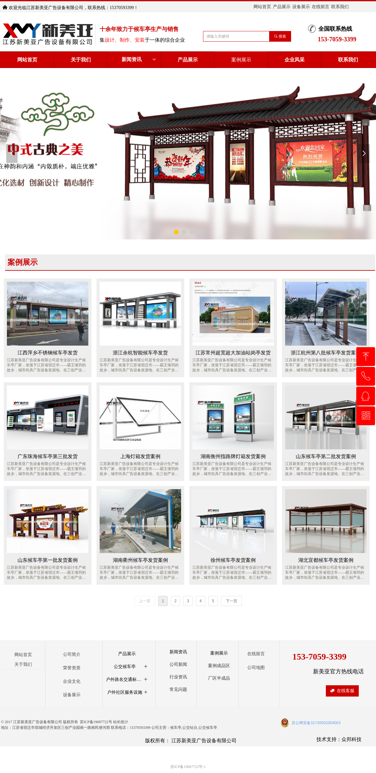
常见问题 (178, 689)
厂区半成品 (219, 678)
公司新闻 (178, 664)
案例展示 (219, 653)
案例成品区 (219, 665)
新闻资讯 (139, 59)
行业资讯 (178, 677)
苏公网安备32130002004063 (316, 722)
